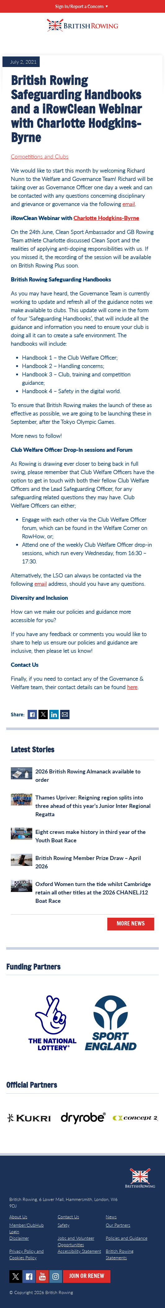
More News (131, 924)
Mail (64, 714)
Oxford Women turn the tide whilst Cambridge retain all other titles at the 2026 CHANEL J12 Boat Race (93, 892)
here (132, 686)
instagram (55, 1276)
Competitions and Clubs (40, 156)
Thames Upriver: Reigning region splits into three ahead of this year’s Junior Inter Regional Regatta (92, 806)
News (111, 1216)
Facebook (32, 714)
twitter (15, 1276)
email (129, 203)
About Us (18, 1216)
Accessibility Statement (79, 1251)
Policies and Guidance (126, 1238)
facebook (29, 1276)
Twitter (43, 714)
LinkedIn (54, 714)
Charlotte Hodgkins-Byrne (106, 217)
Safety (63, 1225)
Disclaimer (19, 1238)
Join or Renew (86, 1276)
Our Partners (118, 1225)
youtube (42, 1276)
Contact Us (68, 1216)
